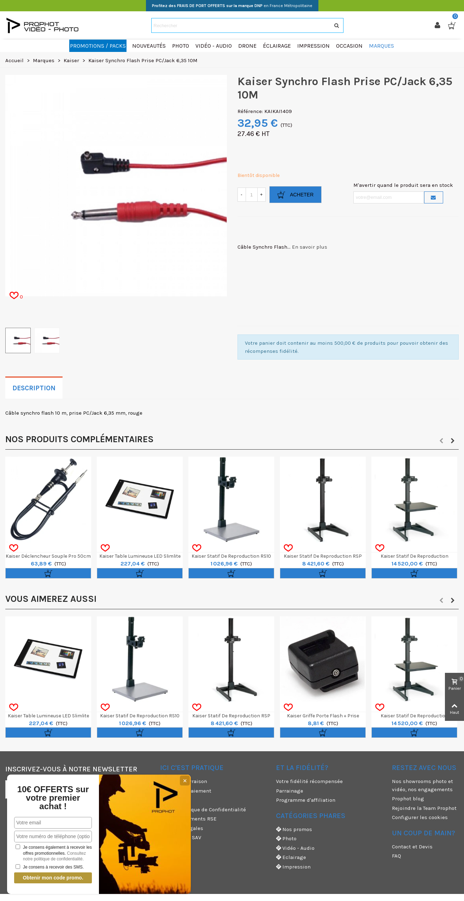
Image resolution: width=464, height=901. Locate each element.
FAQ (396, 856)
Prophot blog (408, 798)
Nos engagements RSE (188, 819)
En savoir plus (309, 247)
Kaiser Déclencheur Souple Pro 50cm (48, 556)
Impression (293, 867)
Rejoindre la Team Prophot (424, 808)
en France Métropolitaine (232, 5)
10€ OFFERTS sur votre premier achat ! (53, 798)
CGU (165, 800)
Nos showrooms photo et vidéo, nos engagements (422, 785)
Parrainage (289, 791)
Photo (286, 839)
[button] (441, 440)
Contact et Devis (412, 846)
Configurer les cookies (420, 817)
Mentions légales (181, 828)
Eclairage (291, 857)
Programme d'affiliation (305, 800)
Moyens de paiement (185, 791)
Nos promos (294, 829)
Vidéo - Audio (295, 848)
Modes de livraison (183, 781)
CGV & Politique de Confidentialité (203, 809)
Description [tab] (33, 388)
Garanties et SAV (180, 837)
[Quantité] (252, 195)
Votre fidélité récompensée (309, 781)
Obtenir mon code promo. (53, 878)
